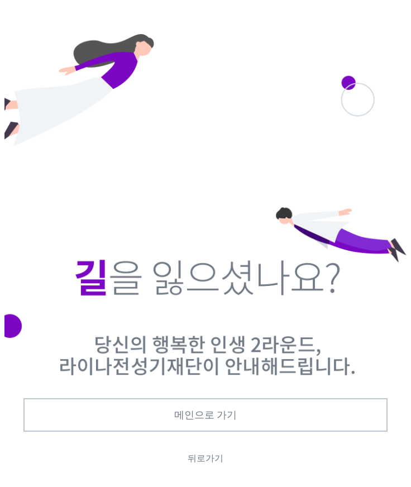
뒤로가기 (205, 458)
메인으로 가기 (205, 415)
